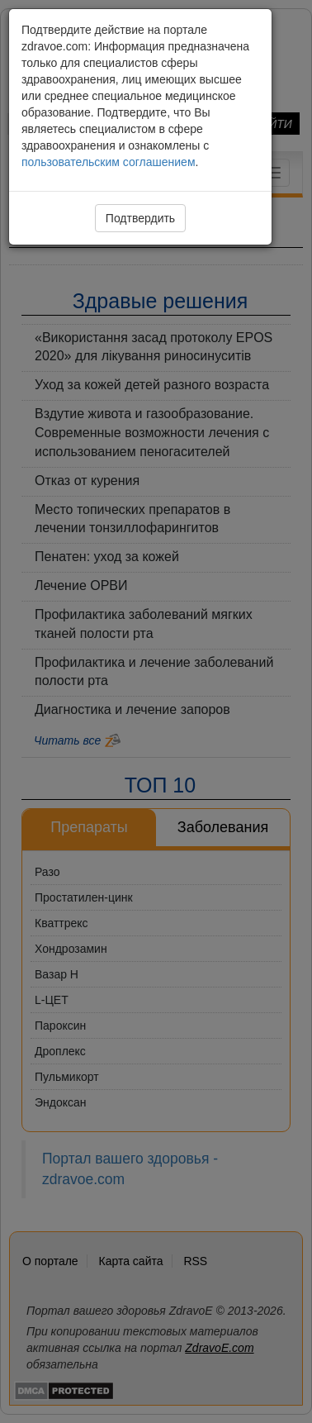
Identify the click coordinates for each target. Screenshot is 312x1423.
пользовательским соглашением (108, 162)
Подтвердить (140, 218)
